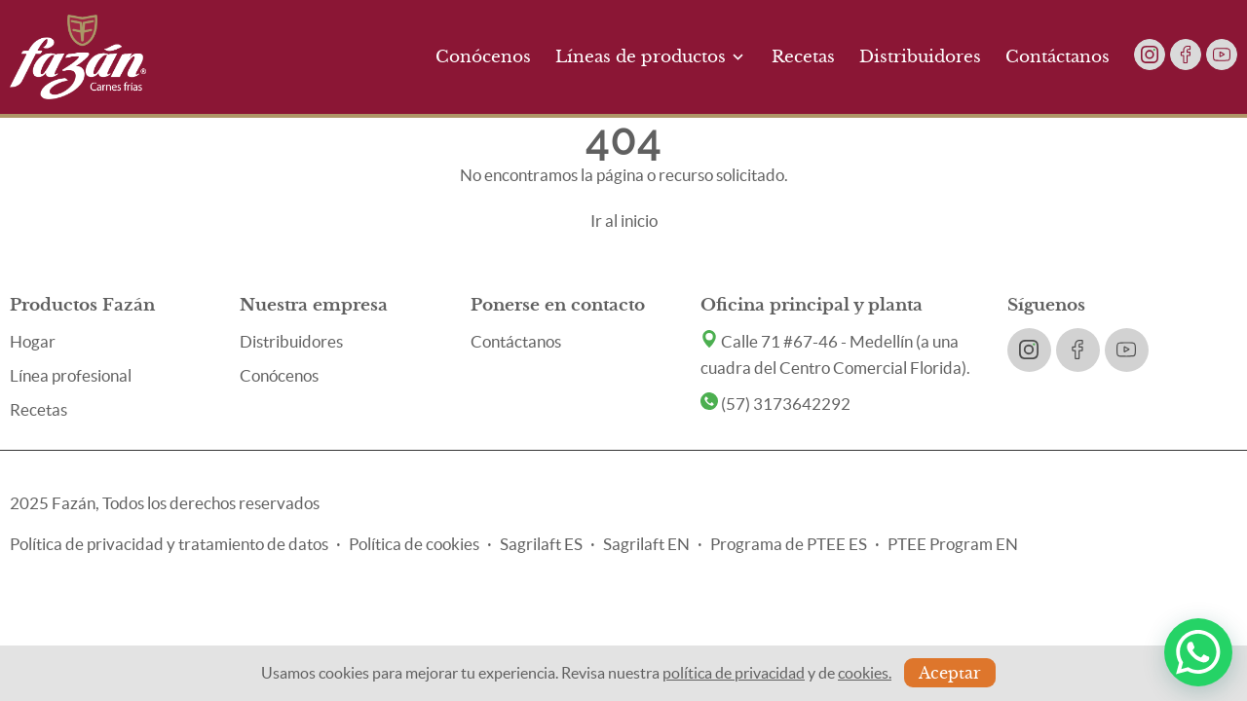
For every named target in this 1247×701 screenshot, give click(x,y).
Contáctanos (1057, 57)
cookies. (864, 673)
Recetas (803, 57)
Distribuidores (920, 57)
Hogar (33, 341)
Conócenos (483, 57)
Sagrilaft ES (541, 544)
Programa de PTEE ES (788, 544)
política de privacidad (733, 673)
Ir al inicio (624, 220)
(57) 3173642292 (775, 403)
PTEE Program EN (953, 544)
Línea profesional (71, 375)
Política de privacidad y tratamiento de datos (169, 544)
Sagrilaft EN (646, 544)
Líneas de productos (651, 57)
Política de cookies (414, 544)
